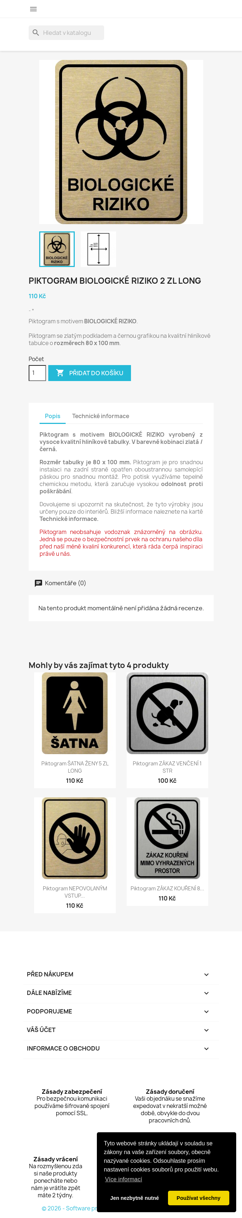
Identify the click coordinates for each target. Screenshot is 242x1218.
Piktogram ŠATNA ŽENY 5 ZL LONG (74, 767)
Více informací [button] (123, 1179)
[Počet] (37, 373)
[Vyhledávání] (66, 32)
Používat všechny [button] (199, 1198)
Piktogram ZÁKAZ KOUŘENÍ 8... (167, 888)
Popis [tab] (52, 416)
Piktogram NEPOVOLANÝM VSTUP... (75, 892)
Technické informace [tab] (100, 416)
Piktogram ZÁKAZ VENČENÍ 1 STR (167, 767)
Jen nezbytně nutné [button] (134, 1198)
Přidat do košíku (89, 373)
